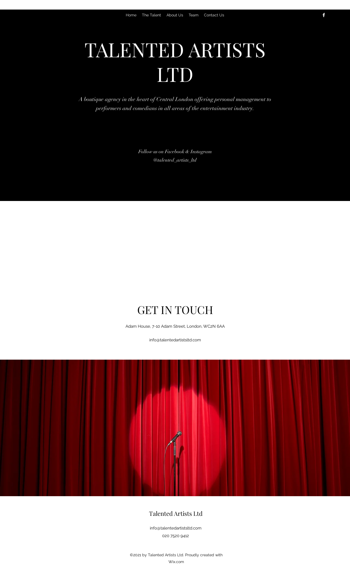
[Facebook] (323, 15)
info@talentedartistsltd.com (175, 340)
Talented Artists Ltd (176, 513)
